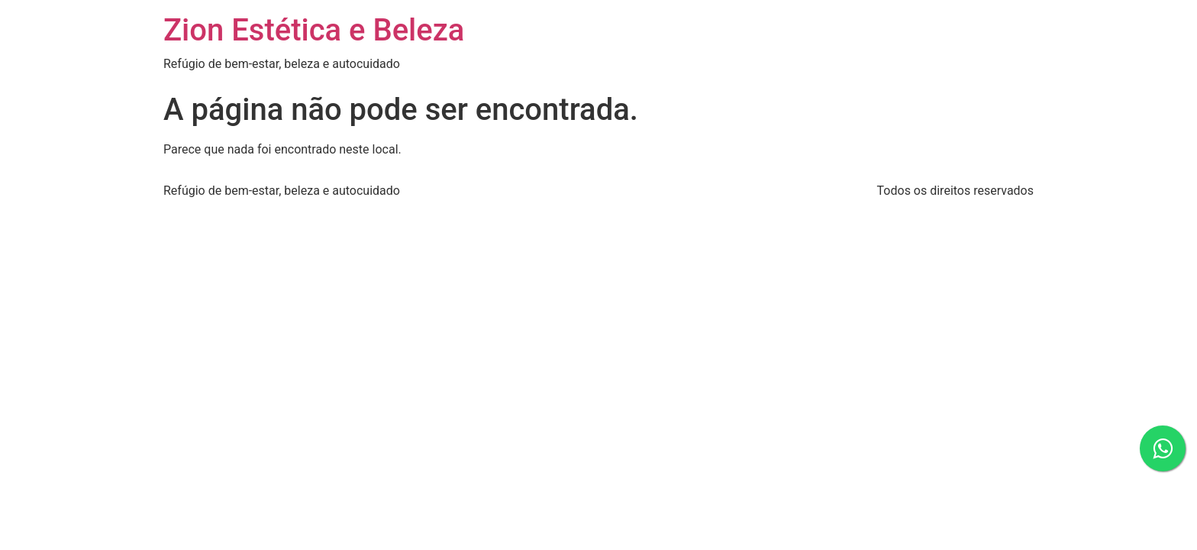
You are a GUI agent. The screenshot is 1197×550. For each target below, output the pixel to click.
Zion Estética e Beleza (313, 30)
